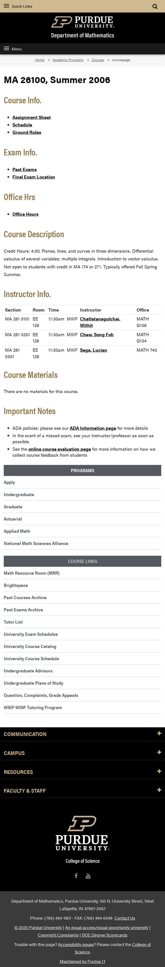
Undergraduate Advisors (28, 670)
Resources (82, 772)
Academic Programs (68, 59)
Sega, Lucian (93, 350)
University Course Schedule (31, 658)
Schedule (22, 124)
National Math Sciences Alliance (36, 543)
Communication (82, 734)
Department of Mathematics (82, 35)
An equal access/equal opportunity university (106, 927)
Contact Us (124, 918)
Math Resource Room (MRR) (32, 573)
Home (39, 59)
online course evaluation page (59, 449)
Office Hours (25, 214)
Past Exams (24, 169)
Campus (82, 753)
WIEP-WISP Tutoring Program (33, 707)
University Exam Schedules (31, 634)
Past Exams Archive (23, 609)
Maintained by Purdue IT (82, 961)
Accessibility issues (76, 944)
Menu (13, 49)
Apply (9, 482)
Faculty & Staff (82, 791)
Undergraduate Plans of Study (33, 683)
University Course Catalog (30, 646)
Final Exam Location (33, 177)
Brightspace (16, 585)
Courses (98, 59)
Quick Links (18, 6)
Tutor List (13, 622)
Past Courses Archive (25, 597)
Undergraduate (19, 494)
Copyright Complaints (58, 935)
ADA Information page (93, 428)
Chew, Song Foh (97, 334)
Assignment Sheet (31, 117)
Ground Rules (26, 132)
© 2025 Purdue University (38, 927)
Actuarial (13, 519)
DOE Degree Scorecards (104, 935)
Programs (82, 470)
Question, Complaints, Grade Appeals (41, 695)
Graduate (13, 506)
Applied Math (17, 531)
